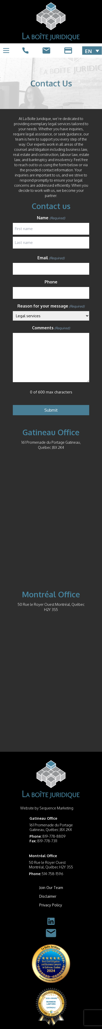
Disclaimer (47, 896)
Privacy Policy (50, 905)
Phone (51, 281)
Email (51, 258)
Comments (51, 328)
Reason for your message (51, 306)
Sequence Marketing (56, 808)
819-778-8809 (54, 836)
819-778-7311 (47, 841)
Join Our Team (51, 887)
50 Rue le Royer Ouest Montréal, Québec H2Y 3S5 (51, 864)
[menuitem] (92, 50)
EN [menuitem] (88, 50)
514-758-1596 (52, 874)
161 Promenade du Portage (51, 825)
